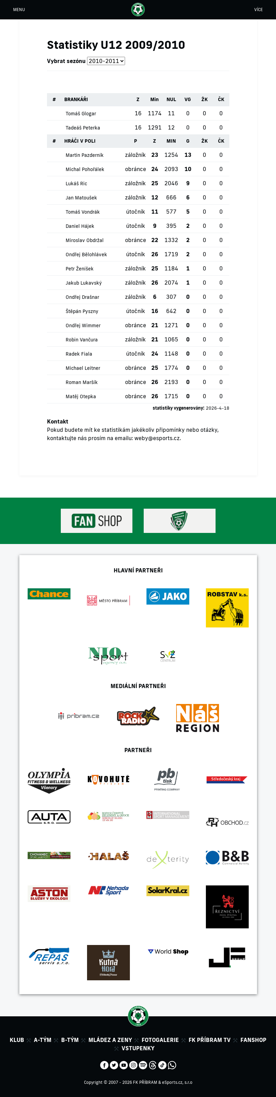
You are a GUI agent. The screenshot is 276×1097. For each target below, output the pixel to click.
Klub (17, 1039)
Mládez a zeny (110, 1039)
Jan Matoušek (81, 198)
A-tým (42, 1039)
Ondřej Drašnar (82, 297)
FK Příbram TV (210, 1039)
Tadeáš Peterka (83, 128)
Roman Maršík (82, 382)
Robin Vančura (82, 340)
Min (154, 99)
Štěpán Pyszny (82, 311)
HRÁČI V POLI (80, 141)
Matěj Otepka (81, 396)
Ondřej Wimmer (83, 325)
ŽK (204, 99)
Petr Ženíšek (80, 269)
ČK (221, 99)
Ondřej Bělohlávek (86, 254)
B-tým (70, 1039)
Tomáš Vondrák (83, 212)
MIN (171, 141)
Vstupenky (138, 1048)
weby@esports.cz (157, 438)
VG (187, 99)
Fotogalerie (160, 1039)
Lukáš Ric (76, 183)
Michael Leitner (83, 368)
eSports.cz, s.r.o (177, 1082)
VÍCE (258, 9)
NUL (171, 99)
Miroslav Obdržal (85, 240)
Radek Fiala (79, 354)
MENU (19, 9)
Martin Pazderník (85, 155)
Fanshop (253, 1039)
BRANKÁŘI (76, 99)
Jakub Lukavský (84, 283)
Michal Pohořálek (85, 169)
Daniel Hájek (80, 226)
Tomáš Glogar (81, 113)
